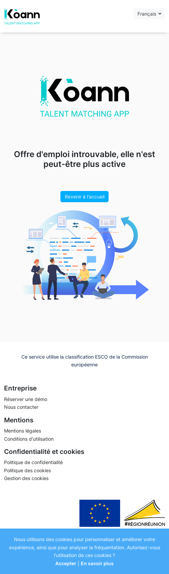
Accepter (65, 563)
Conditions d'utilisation (29, 439)
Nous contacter (21, 407)
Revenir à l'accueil (85, 196)
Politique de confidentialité (33, 462)
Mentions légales (22, 431)
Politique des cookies (27, 470)
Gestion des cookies (26, 478)
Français (147, 14)
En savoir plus (97, 563)
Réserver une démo (25, 399)
